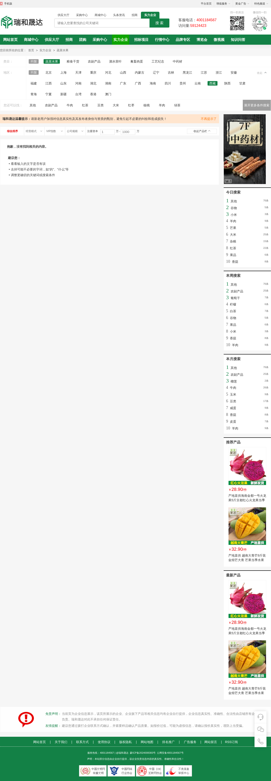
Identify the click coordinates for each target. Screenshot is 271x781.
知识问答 (238, 40)
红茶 (85, 105)
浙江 (219, 72)
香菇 (235, 261)
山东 (63, 83)
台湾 (78, 94)
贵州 (183, 83)
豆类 (100, 105)
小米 (234, 215)
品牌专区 (183, 40)
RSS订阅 (231, 742)
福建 (33, 83)
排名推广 (168, 742)
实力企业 (150, 15)
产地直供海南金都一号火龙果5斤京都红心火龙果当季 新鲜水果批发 (247, 500)
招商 (135, 15)
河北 (108, 72)
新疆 (63, 94)
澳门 (108, 94)
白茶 (233, 311)
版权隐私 (125, 742)
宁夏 (48, 94)
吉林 (171, 72)
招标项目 (141, 40)
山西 (123, 72)
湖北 (93, 83)
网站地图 (147, 742)
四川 (168, 83)
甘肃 (242, 83)
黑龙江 (187, 72)
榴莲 (234, 381)
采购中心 (82, 15)
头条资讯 (119, 15)
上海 (63, 72)
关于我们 (61, 742)
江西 (48, 83)
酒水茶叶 (115, 61)
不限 (33, 61)
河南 (78, 83)
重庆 (93, 72)
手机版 (8, 3)
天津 (78, 72)
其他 (33, 105)
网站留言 (210, 742)
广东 (123, 83)
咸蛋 (233, 408)
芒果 (233, 228)
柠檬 (233, 304)
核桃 (146, 105)
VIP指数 (51, 131)
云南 (197, 83)
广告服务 (190, 742)
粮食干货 (73, 61)
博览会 (201, 40)
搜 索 (159, 23)
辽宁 (156, 72)
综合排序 (12, 131)
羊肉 (162, 105)
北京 (48, 72)
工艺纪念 (158, 61)
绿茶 (177, 105)
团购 (82, 40)
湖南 (108, 83)
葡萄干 (235, 298)
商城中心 (100, 15)
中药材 (177, 61)
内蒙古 (139, 72)
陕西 (227, 83)
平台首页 (206, 3)
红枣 (131, 105)
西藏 (212, 83)
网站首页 (10, 40)
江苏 (204, 72)
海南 (153, 83)
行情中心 (162, 40)
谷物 (234, 208)
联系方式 (82, 742)
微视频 (219, 40)
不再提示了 (209, 119)
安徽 (234, 72)
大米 (116, 105)
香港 (93, 94)
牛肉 (70, 105)
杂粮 (233, 241)
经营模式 (31, 131)
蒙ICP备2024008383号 (143, 752)
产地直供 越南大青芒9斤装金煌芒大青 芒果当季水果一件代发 (247, 560)
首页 (31, 50)
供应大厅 (63, 15)
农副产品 (94, 61)
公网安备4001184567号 (170, 752)
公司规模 (72, 131)
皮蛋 (233, 421)
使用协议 (104, 742)
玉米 (233, 394)
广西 (138, 83)
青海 (33, 94)
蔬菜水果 (62, 50)
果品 (233, 255)
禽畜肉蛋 (136, 61)
